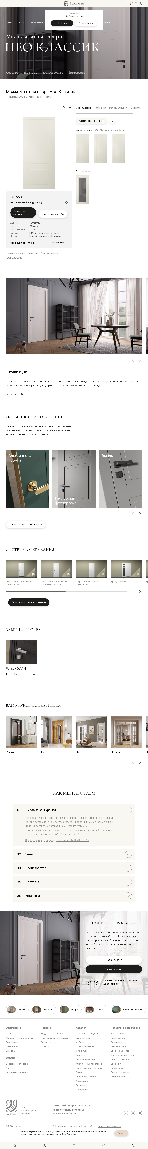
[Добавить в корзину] (34, 674)
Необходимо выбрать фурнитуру (26, 202)
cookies (38, 1131)
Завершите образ (77, 72)
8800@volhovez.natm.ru (64, 1113)
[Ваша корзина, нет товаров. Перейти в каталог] (131, 3)
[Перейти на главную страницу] (74, 3)
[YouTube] (140, 1113)
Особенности (30, 72)
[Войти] (140, 3)
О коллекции (12, 72)
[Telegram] (96, 982)
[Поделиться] (64, 107)
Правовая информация (109, 1126)
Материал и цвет (118, 107)
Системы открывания (53, 72)
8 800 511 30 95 (82, 1105)
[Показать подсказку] (112, 121)
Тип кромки (100, 107)
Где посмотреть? (59, 242)
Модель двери (83, 107)
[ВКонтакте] (88, 982)
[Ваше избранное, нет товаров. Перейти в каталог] (136, 3)
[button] (27, 479)
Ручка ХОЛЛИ (16, 668)
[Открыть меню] (8, 4)
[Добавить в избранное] (70, 107)
